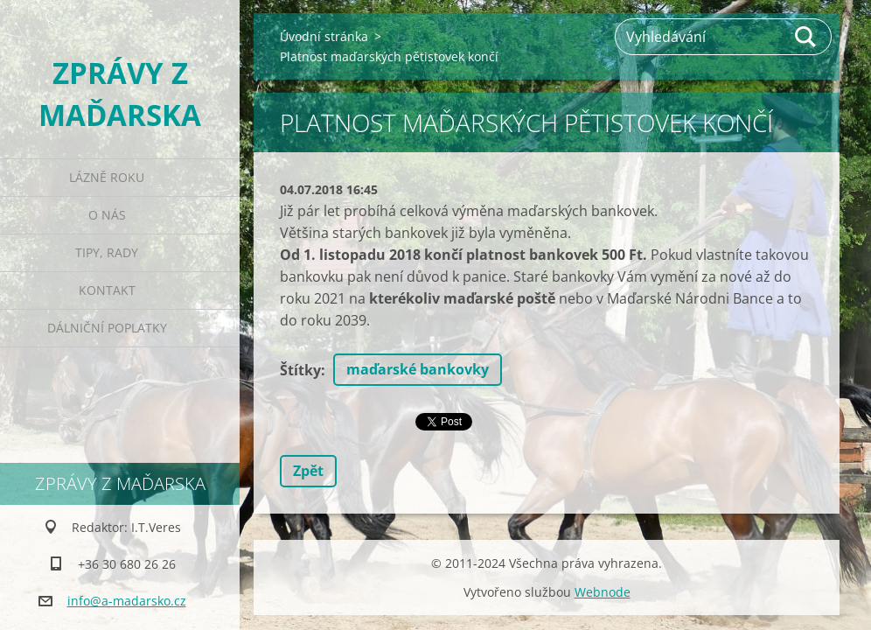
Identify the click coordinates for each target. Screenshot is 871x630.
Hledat (806, 37)
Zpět (308, 470)
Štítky (300, 370)
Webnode (603, 592)
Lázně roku (106, 177)
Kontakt (107, 290)
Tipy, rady (106, 252)
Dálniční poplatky (107, 327)
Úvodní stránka (324, 36)
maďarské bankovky (417, 369)
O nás (107, 214)
